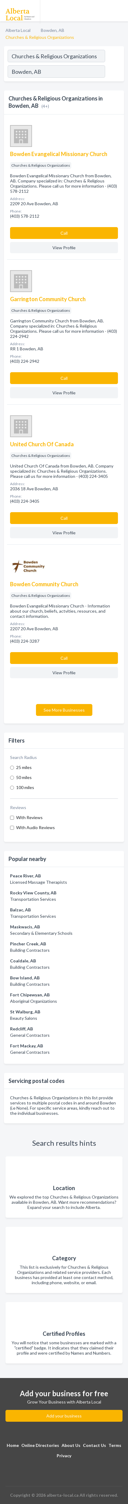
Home (13, 1445)
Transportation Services (33, 899)
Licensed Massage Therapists (38, 882)
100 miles (25, 787)
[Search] (114, 72)
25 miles (24, 767)
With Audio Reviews (35, 827)
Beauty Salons (23, 1018)
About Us (71, 1445)
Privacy (64, 1455)
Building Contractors (30, 950)
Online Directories (40, 1445)
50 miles (24, 777)
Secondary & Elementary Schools (41, 933)
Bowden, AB (52, 30)
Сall (63, 233)
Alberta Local (17, 30)
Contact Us (94, 1445)
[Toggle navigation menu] (120, 11)
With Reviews (29, 817)
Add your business (64, 1415)
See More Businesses (64, 710)
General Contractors (30, 1035)
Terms (114, 1445)
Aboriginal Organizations (33, 1001)
